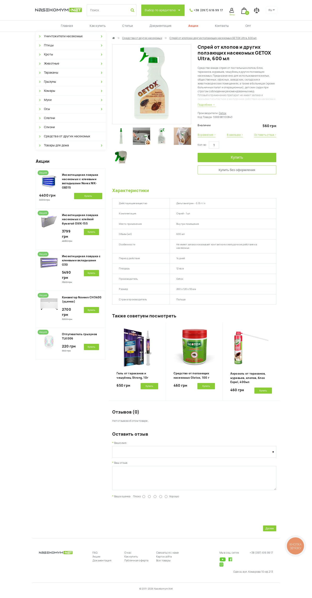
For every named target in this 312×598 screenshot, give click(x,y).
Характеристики (130, 190)
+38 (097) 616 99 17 (208, 10)
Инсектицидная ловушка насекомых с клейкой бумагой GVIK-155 (80, 219)
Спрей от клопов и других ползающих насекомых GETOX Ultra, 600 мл (213, 38)
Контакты (222, 26)
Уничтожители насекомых (63, 36)
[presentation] (145, 514)
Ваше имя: (120, 443)
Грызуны (50, 82)
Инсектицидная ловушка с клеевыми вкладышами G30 (81, 260)
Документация (160, 26)
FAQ (95, 556)
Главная (67, 26)
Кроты (48, 54)
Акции (193, 26)
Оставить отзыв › (265, 135)
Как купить (97, 26)
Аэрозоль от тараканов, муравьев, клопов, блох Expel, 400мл (248, 378)
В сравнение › (207, 135)
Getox (222, 113)
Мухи (48, 100)
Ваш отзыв (120, 463)
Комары (49, 91)
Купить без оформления (237, 170)
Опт (248, 26)
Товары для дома (56, 145)
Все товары (163, 564)
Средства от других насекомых (67, 136)
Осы (47, 109)
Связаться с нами (167, 556)
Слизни (49, 127)
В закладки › (235, 135)
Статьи (127, 26)
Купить (237, 157)
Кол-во (202, 145)
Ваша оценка (122, 499)
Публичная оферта (136, 564)
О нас (128, 556)
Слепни (49, 118)
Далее (269, 531)
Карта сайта (164, 560)
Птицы (49, 45)
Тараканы (51, 72)
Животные (51, 63)
